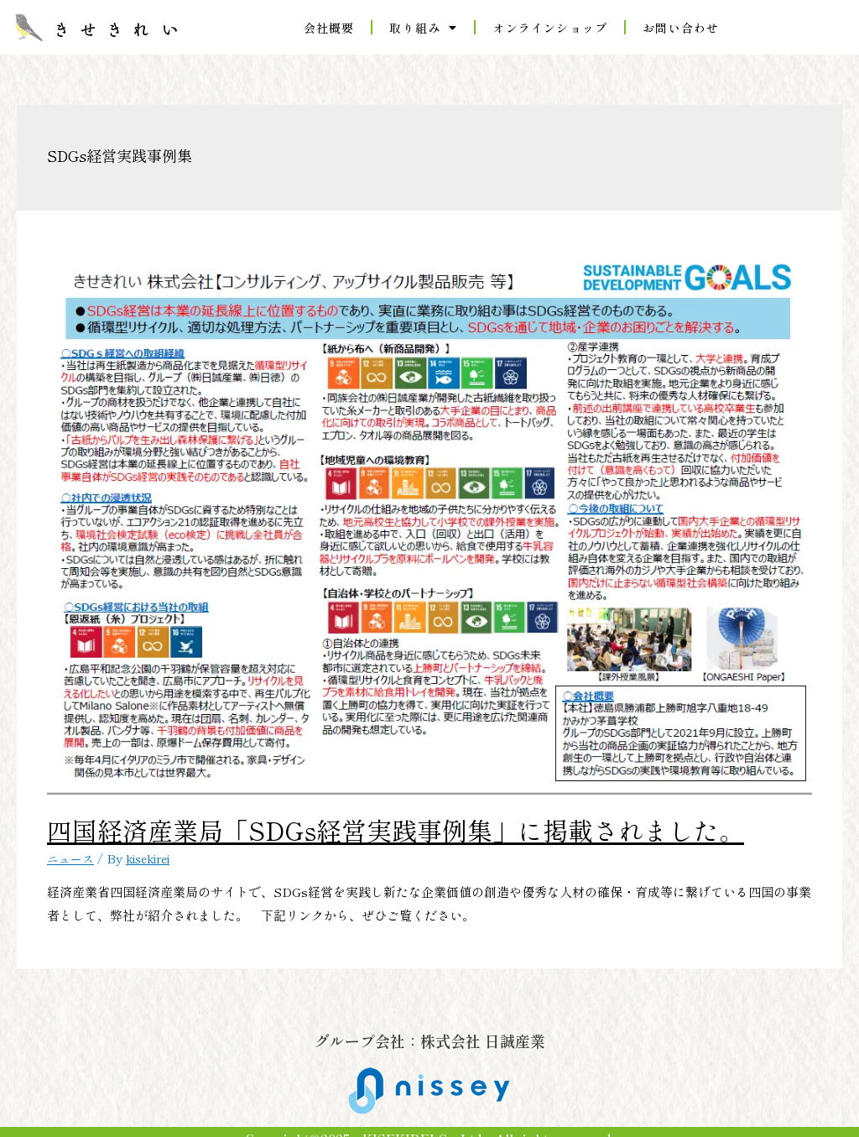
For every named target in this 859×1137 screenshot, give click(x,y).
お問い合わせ (681, 27)
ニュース (72, 843)
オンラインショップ (549, 27)
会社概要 (329, 27)
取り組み (423, 27)
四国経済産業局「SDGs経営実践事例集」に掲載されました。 (233, 822)
